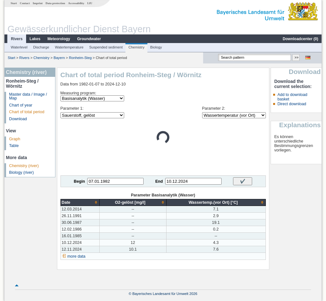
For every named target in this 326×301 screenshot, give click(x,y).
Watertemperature (69, 47)
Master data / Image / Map (28, 96)
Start (14, 3)
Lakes (35, 39)
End (159, 181)
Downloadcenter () (300, 39)
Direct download (291, 104)
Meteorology (58, 39)
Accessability (76, 3)
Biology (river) (21, 172)
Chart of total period (27, 112)
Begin (79, 181)
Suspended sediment (106, 47)
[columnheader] (79, 202)
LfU (89, 3)
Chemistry (136, 47)
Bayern (59, 58)
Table (14, 145)
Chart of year (20, 105)
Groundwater (89, 39)
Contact (25, 3)
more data (76, 256)
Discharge (41, 47)
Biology (156, 47)
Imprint (38, 3)
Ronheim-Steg (80, 58)
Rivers (17, 39)
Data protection (55, 3)
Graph (14, 139)
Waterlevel (19, 47)
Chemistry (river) (24, 166)
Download (18, 119)
